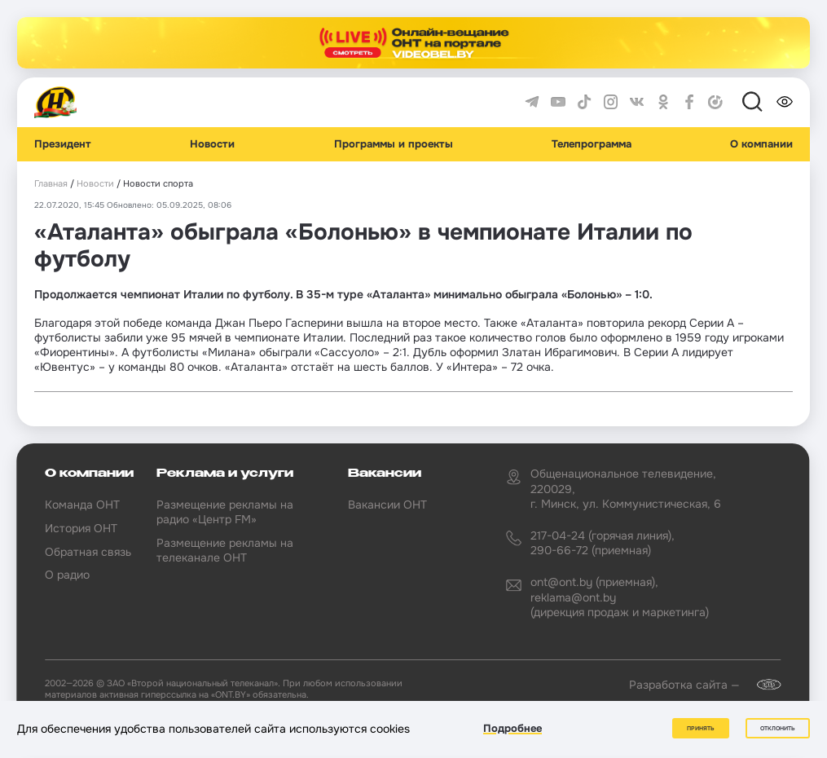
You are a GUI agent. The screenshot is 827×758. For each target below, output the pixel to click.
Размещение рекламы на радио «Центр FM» (224, 512)
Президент (62, 144)
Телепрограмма (591, 144)
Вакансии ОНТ (387, 504)
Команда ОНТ (82, 504)
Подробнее (512, 728)
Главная (51, 183)
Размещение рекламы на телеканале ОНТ (224, 550)
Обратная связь (88, 551)
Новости (212, 144)
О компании (761, 144)
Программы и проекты (393, 144)
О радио (67, 574)
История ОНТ (81, 528)
